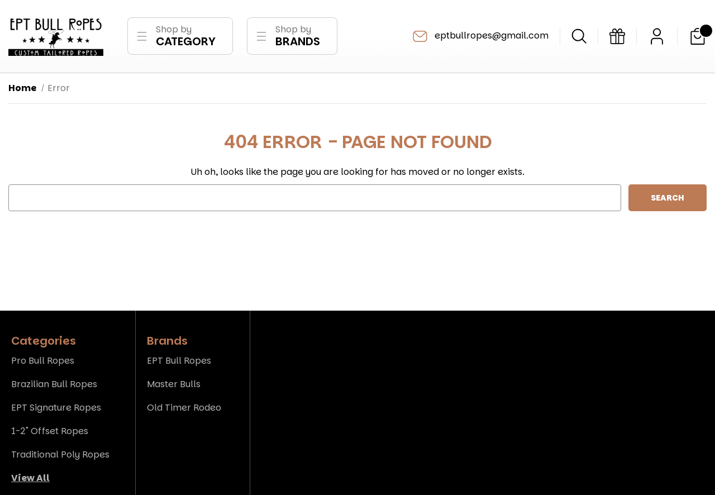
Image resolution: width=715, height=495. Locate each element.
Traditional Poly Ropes (60, 454)
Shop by (186, 36)
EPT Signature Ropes (56, 407)
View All (30, 478)
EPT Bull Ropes (179, 360)
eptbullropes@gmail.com (480, 36)
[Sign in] (657, 36)
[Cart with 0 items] (698, 36)
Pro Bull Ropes (42, 360)
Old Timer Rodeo (184, 407)
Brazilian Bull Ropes (54, 384)
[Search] (579, 36)
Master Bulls (174, 384)
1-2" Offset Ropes (49, 431)
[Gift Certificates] (617, 36)
